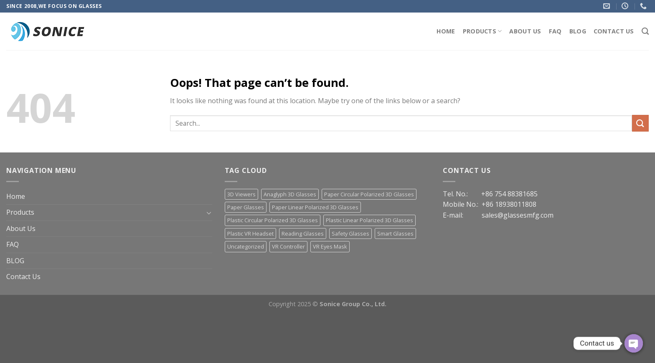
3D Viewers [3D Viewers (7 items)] (241, 194)
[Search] (645, 31)
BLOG (577, 31)
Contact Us (614, 31)
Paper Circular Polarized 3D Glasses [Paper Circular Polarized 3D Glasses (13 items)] (369, 194)
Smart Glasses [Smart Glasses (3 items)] (395, 233)
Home (446, 31)
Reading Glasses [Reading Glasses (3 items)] (303, 233)
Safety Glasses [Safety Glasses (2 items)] (350, 233)
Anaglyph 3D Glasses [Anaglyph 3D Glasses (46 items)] (290, 194)
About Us (525, 31)
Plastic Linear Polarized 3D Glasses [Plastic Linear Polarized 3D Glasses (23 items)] (369, 220)
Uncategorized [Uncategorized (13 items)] (245, 246)
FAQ (555, 31)
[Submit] (640, 123)
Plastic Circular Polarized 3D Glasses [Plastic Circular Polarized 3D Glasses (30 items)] (272, 220)
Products (482, 31)
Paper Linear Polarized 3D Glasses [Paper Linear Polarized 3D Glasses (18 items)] (315, 207)
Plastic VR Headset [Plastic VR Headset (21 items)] (250, 233)
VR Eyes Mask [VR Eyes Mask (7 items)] (330, 246)
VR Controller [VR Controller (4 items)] (288, 246)
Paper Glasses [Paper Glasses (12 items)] (245, 207)
